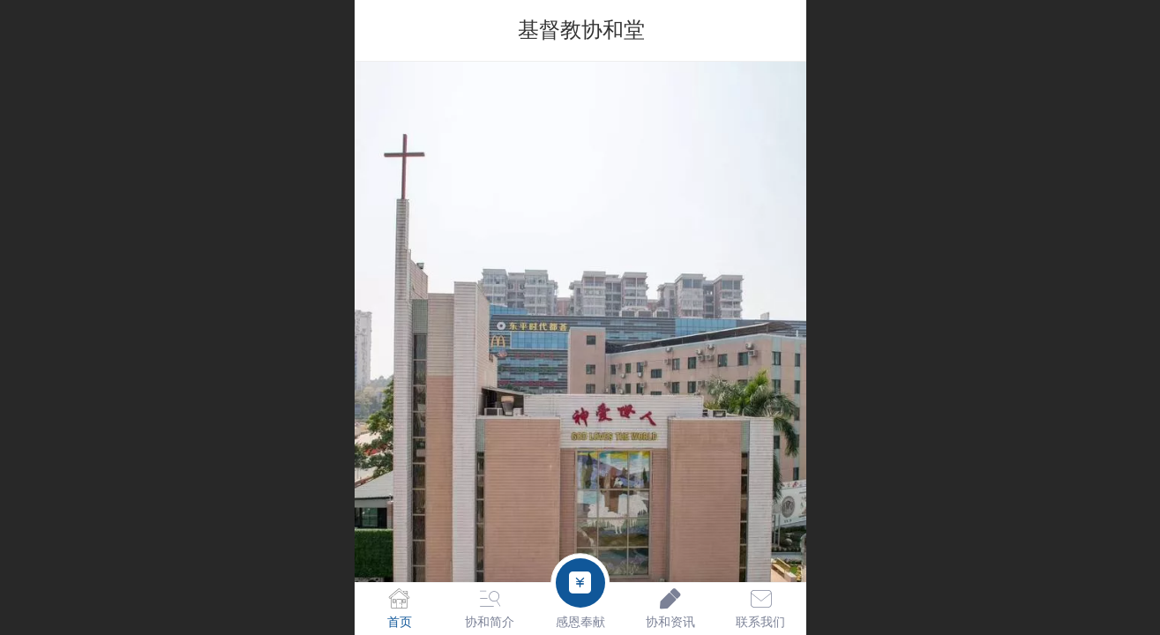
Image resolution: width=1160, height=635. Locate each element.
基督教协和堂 (581, 29)
